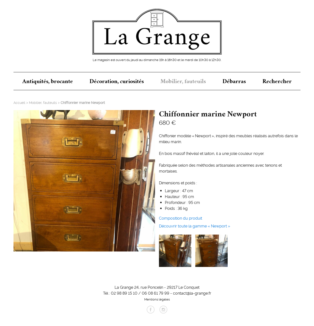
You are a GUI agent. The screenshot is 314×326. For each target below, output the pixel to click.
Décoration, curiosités (117, 81)
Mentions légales (157, 299)
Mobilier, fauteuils (183, 81)
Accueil (19, 102)
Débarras (234, 81)
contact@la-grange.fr (192, 293)
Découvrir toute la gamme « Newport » (194, 225)
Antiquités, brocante (47, 81)
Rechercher (277, 81)
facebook (151, 309)
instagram (163, 309)
